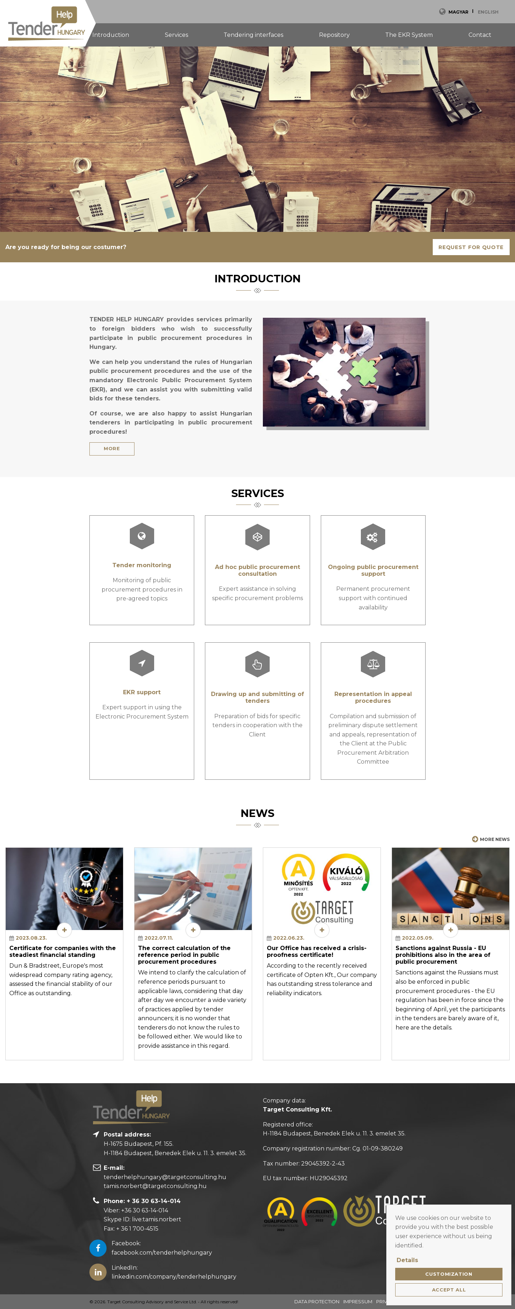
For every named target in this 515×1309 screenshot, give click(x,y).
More (112, 448)
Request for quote (471, 247)
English (488, 12)
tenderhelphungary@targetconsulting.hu (165, 1177)
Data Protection (316, 1301)
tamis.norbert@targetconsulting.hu (155, 1186)
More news (491, 839)
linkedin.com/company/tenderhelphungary (174, 1276)
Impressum (357, 1301)
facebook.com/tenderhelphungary (162, 1252)
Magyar (458, 12)
